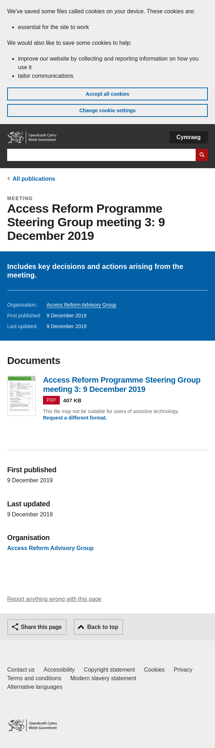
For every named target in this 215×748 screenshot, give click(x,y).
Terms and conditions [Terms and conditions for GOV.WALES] (34, 678)
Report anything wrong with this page (54, 599)
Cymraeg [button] (189, 137)
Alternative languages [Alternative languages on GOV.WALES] (34, 687)
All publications (34, 179)
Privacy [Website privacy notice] (183, 670)
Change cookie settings (107, 110)
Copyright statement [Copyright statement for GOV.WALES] (109, 670)
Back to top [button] (102, 627)
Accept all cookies (107, 94)
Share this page (41, 627)
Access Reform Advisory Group (81, 305)
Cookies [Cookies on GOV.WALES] (154, 670)
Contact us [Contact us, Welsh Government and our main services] (20, 670)
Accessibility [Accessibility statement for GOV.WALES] (59, 670)
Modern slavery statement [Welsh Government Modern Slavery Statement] (103, 678)
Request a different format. (75, 418)
